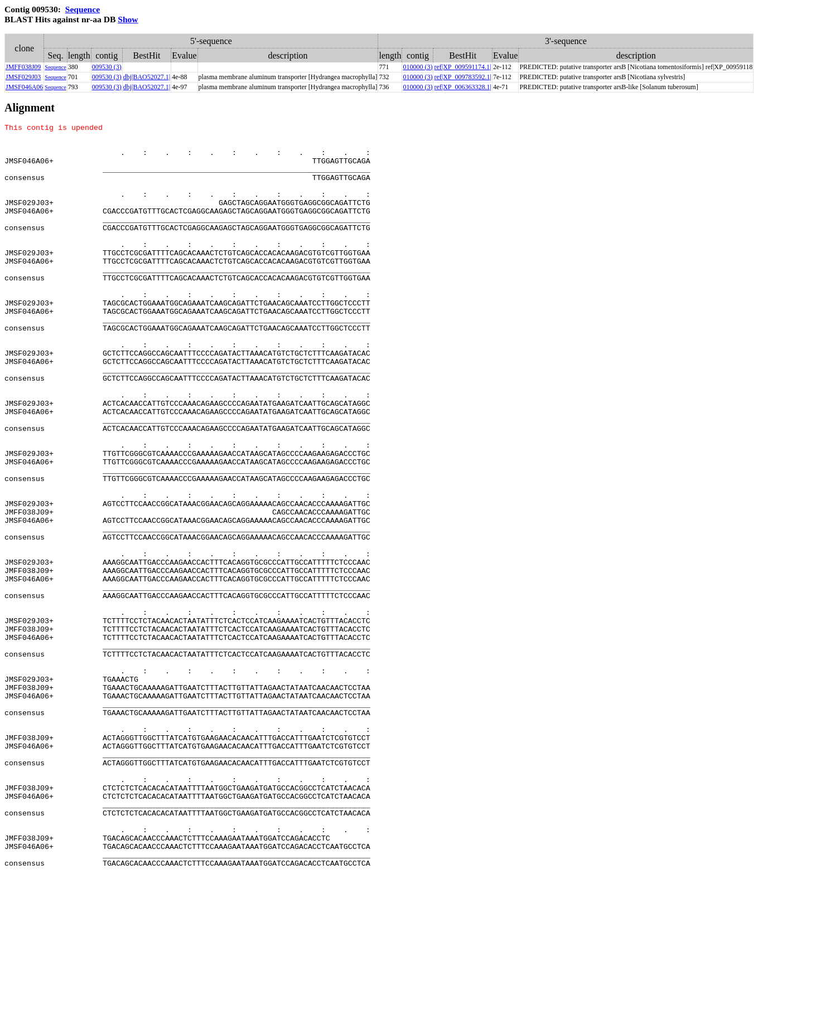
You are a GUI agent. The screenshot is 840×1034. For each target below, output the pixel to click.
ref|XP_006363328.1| (462, 87)
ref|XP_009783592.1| (462, 77)
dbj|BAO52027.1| (146, 77)
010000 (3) (417, 67)
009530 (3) (107, 67)
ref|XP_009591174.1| (462, 67)
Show (128, 19)
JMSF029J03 (23, 77)
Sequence (82, 9)
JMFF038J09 (23, 67)
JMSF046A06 (24, 87)
